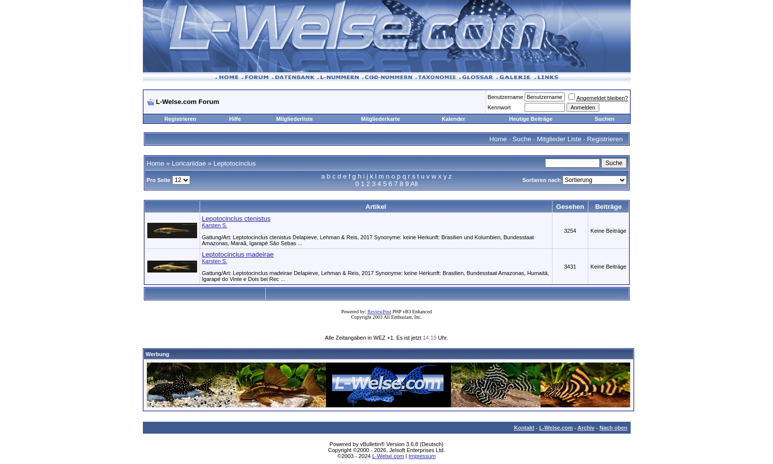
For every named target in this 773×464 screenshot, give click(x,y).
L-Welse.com (556, 428)
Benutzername (506, 97)
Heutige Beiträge (530, 119)
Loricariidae (189, 163)
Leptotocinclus (235, 163)
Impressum (422, 456)
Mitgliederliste (294, 119)
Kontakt (524, 428)
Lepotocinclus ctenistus (236, 218)
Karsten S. (214, 225)
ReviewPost (379, 311)
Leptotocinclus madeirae (238, 254)
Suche (522, 139)
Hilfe (235, 119)
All (414, 183)
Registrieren (180, 119)
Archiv (585, 428)
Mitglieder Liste (559, 139)
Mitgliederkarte (380, 119)
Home (498, 139)
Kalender (453, 119)
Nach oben (613, 428)
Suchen (605, 119)
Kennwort (499, 107)
